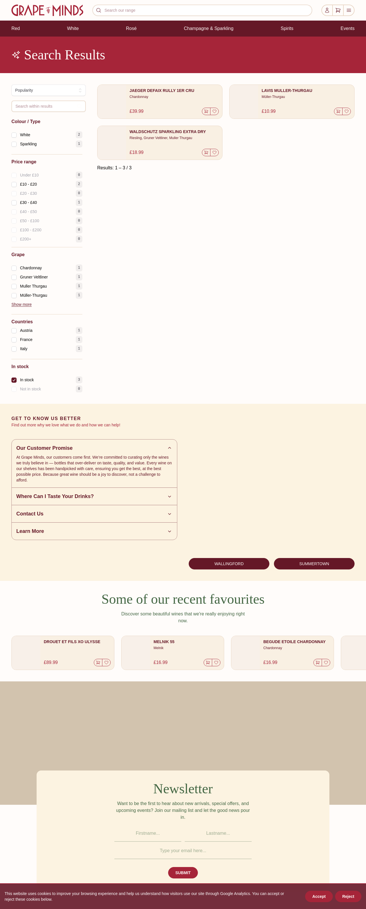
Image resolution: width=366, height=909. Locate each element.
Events (348, 28)
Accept (319, 896)
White (73, 28)
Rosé (131, 28)
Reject (348, 896)
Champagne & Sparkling (208, 28)
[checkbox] (14, 135)
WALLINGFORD (229, 563)
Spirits (287, 28)
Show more (21, 304)
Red (15, 28)
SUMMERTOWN (314, 563)
